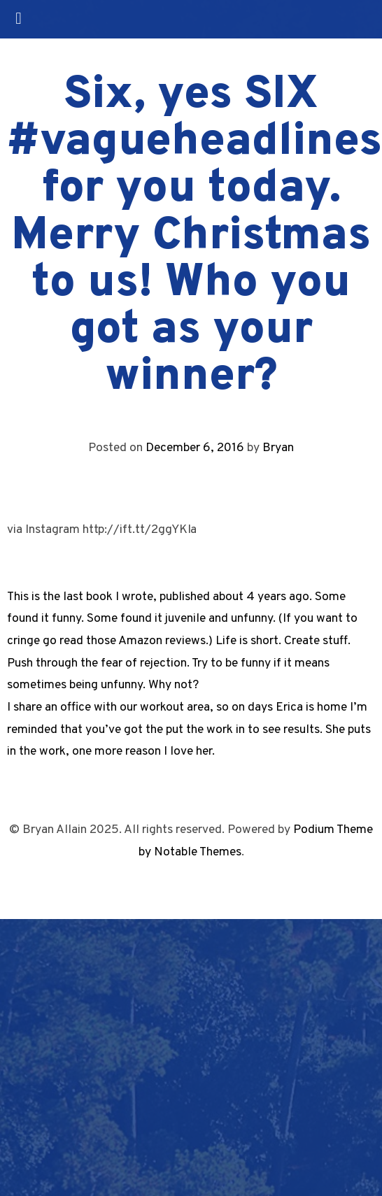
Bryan (278, 448)
